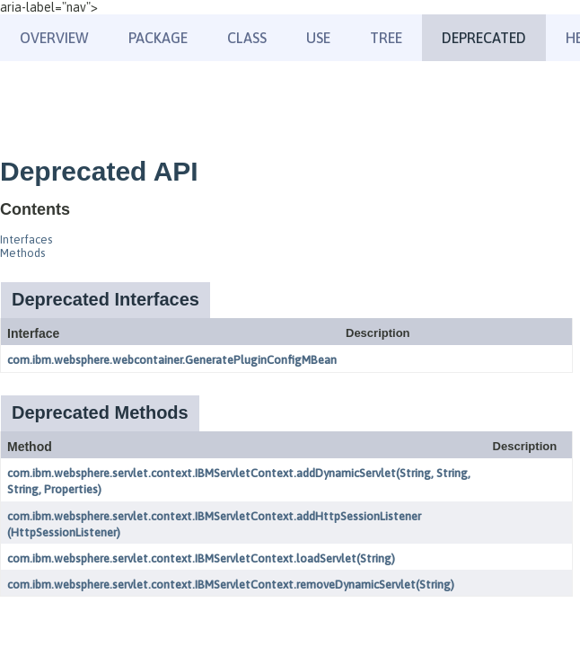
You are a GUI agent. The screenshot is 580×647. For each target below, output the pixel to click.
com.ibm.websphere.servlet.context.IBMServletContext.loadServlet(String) (201, 558)
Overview (54, 38)
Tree (386, 38)
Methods (22, 253)
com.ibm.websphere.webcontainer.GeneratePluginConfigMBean (172, 360)
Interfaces (26, 239)
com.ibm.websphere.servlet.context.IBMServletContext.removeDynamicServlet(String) (230, 584)
